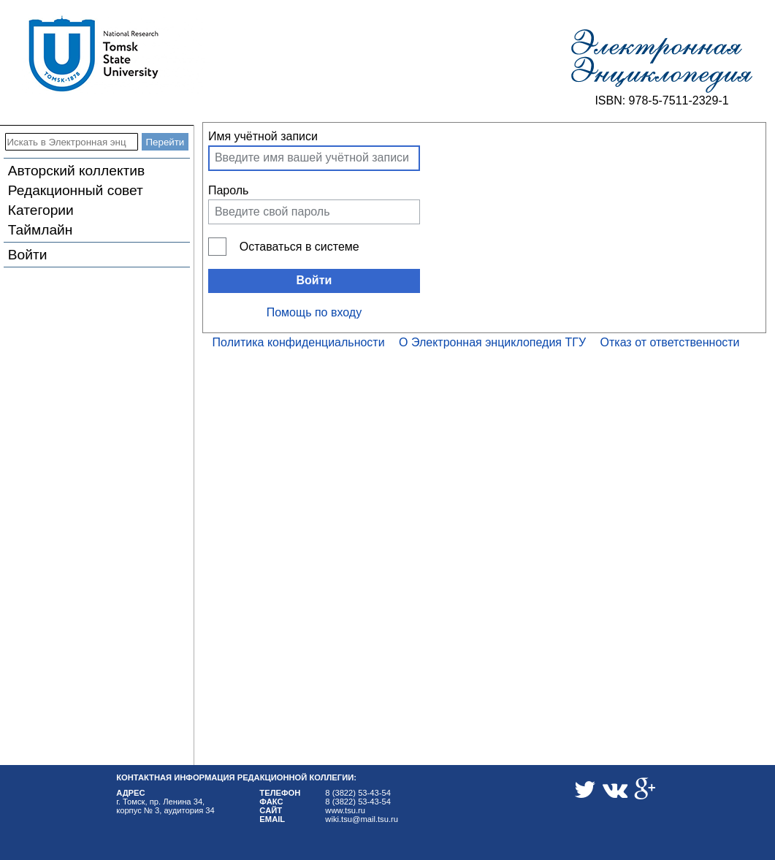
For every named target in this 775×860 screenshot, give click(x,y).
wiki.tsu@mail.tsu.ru (361, 819)
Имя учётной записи (263, 136)
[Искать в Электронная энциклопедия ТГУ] (71, 142)
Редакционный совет (75, 190)
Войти (27, 254)
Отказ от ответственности (670, 342)
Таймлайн (40, 229)
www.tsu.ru (345, 810)
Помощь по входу (314, 312)
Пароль (228, 190)
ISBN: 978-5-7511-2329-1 (661, 100)
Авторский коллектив (76, 170)
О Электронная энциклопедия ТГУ (492, 342)
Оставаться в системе (299, 246)
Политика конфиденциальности (299, 342)
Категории (41, 210)
